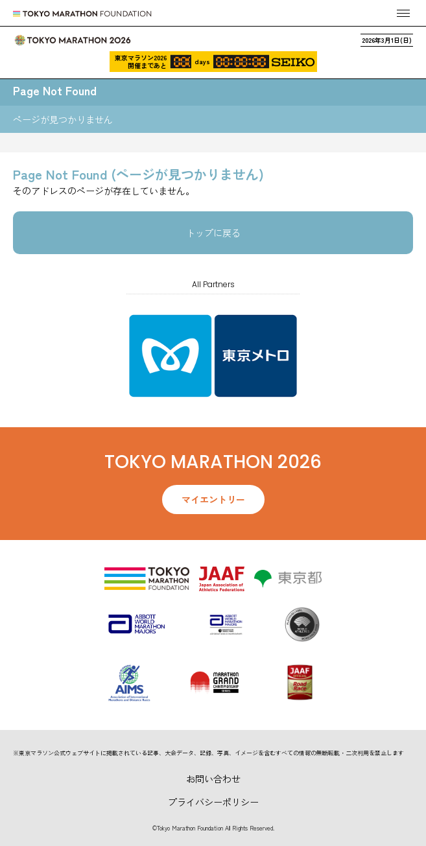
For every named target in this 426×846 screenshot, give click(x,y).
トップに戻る (213, 232)
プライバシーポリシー (213, 801)
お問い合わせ (213, 778)
